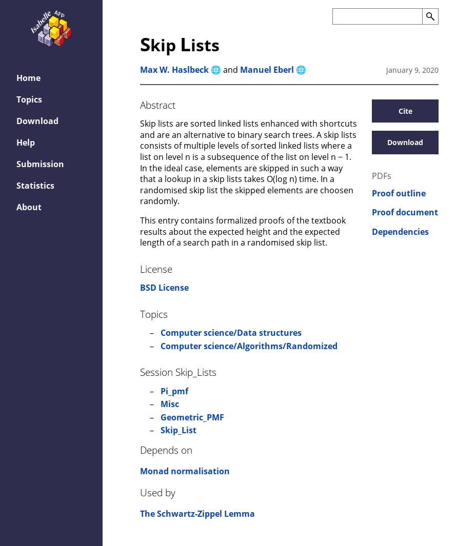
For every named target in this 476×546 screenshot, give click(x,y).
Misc (170, 404)
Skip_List (178, 430)
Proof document (405, 212)
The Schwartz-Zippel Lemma (197, 513)
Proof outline (399, 193)
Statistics (35, 185)
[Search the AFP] (377, 16)
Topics (29, 99)
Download (37, 121)
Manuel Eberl (267, 69)
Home (28, 78)
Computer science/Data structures (231, 332)
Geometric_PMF (192, 417)
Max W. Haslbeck (174, 69)
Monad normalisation (185, 471)
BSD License (164, 287)
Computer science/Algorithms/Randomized (249, 346)
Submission (40, 164)
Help (25, 142)
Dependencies (400, 232)
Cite (405, 111)
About (29, 207)
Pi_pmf (174, 391)
